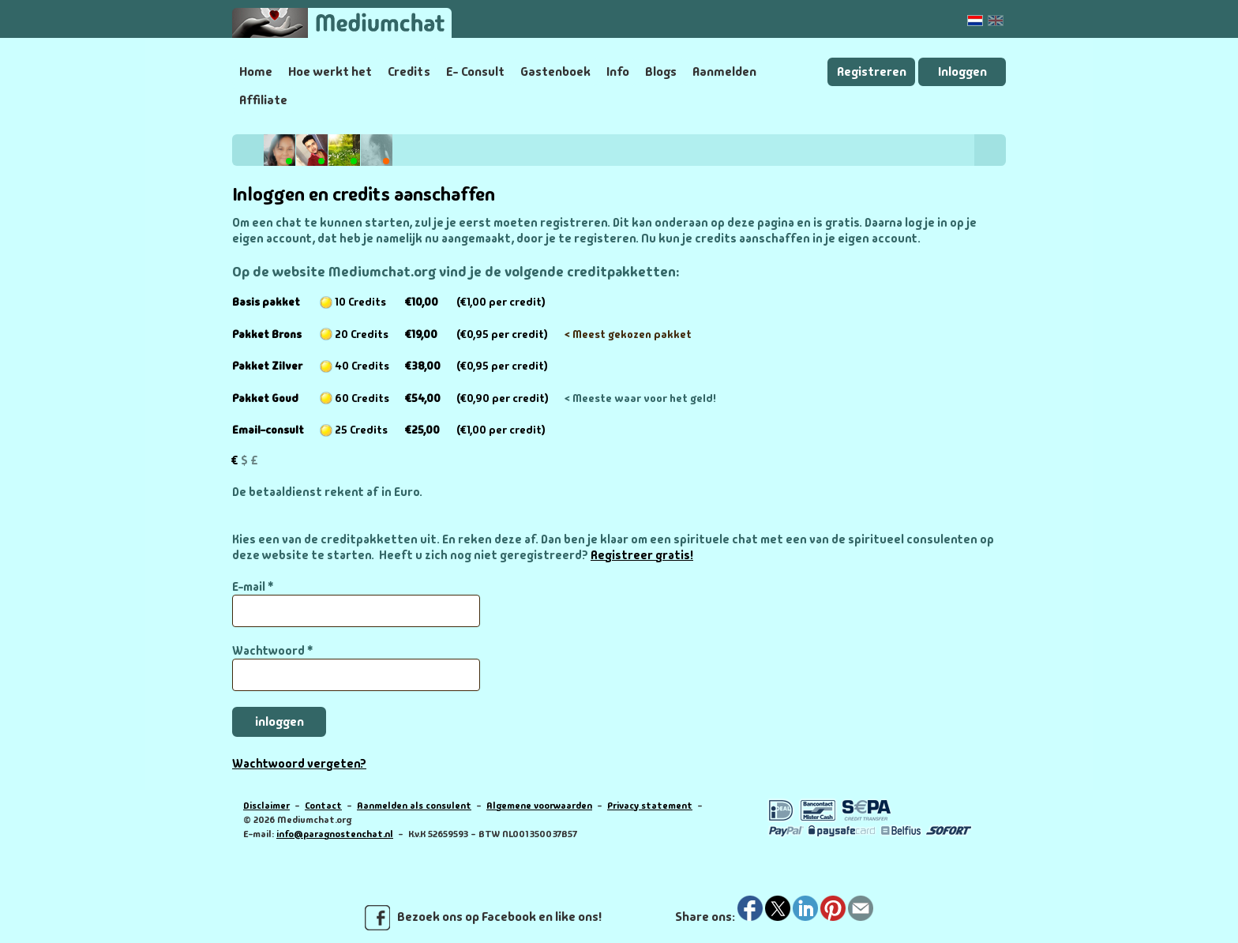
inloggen (279, 721)
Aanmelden (724, 71)
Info (617, 71)
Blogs (661, 71)
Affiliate (263, 100)
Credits (409, 71)
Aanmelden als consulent (414, 805)
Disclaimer (266, 805)
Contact (323, 805)
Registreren (871, 71)
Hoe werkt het (330, 71)
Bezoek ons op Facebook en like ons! (483, 917)
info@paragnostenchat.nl (334, 834)
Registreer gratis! (642, 555)
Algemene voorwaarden (539, 805)
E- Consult (475, 71)
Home (255, 71)
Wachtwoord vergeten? (299, 764)
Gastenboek (555, 71)
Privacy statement (649, 805)
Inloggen (962, 71)
